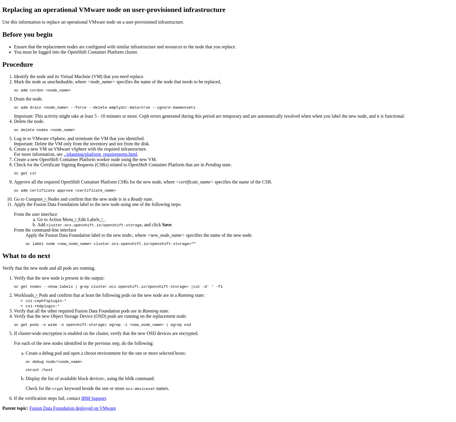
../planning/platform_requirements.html (100, 156)
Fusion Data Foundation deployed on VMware (72, 416)
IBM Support (93, 407)
